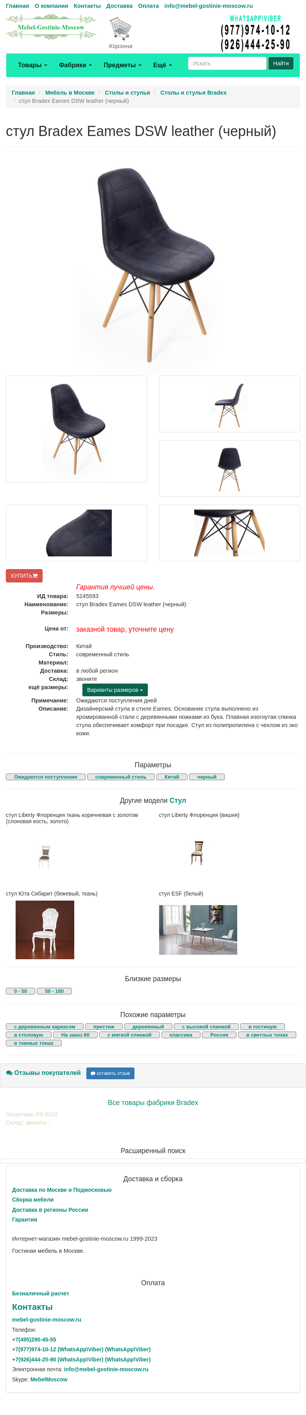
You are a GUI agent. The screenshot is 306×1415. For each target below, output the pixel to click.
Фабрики (75, 65)
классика (181, 1035)
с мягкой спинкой (129, 1035)
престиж (104, 1027)
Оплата (148, 6)
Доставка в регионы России (50, 1210)
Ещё (162, 65)
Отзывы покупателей (43, 1072)
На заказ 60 (75, 1035)
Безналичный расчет (40, 1293)
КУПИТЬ (24, 576)
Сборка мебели (33, 1199)
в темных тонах (34, 1043)
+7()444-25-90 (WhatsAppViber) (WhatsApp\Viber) (81, 1359)
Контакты (87, 6)
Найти (281, 63)
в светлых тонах (267, 1035)
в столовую (28, 1035)
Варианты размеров (115, 690)
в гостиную (263, 1027)
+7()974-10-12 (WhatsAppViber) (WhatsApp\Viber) (81, 1349)
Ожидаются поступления (45, 777)
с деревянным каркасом (44, 1027)
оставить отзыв (110, 1073)
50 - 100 (54, 991)
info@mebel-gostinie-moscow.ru (209, 6)
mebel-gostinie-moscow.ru (46, 1319)
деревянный (148, 1027)
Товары (32, 65)
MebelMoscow (49, 1379)
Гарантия (24, 1219)
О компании (51, 6)
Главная (17, 6)
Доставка (119, 6)
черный (207, 777)
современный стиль (121, 777)
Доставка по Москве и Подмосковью (62, 1190)
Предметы (122, 65)
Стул (178, 800)
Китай (172, 777)
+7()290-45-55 (34, 1339)
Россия (219, 1035)
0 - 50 (20, 991)
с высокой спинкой (206, 1027)
